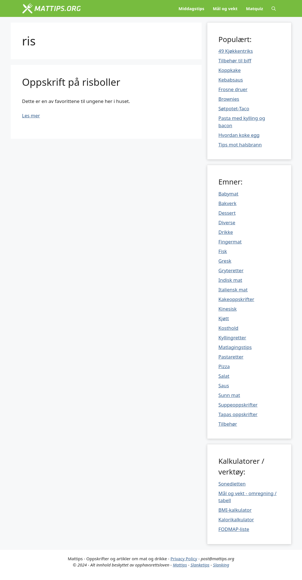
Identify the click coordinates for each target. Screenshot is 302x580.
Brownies (229, 99)
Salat (224, 376)
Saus (224, 385)
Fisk (223, 251)
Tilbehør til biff (235, 60)
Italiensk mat (233, 289)
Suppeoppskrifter (238, 404)
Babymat (229, 193)
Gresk (225, 261)
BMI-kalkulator (235, 510)
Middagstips (191, 8)
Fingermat (230, 241)
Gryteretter (231, 270)
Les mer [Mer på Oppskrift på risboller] (31, 115)
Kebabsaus (231, 79)
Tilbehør (228, 424)
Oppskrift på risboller (71, 82)
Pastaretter (231, 356)
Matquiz (254, 8)
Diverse (227, 222)
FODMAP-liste (234, 529)
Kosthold (229, 328)
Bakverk (228, 203)
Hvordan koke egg (239, 135)
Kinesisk (228, 309)
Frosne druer (233, 89)
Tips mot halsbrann (240, 144)
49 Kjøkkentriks (236, 51)
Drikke (226, 232)
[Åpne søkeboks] (273, 8)
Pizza (224, 366)
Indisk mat (230, 280)
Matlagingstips (235, 347)
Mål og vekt (225, 8)
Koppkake (230, 70)
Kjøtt (224, 318)
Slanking (221, 565)
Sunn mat (229, 395)
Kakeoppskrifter (236, 299)
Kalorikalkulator (236, 519)
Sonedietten (232, 483)
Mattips (180, 565)
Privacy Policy (184, 558)
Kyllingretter (232, 337)
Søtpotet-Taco (234, 108)
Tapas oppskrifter (238, 414)
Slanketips (200, 565)
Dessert (227, 213)
